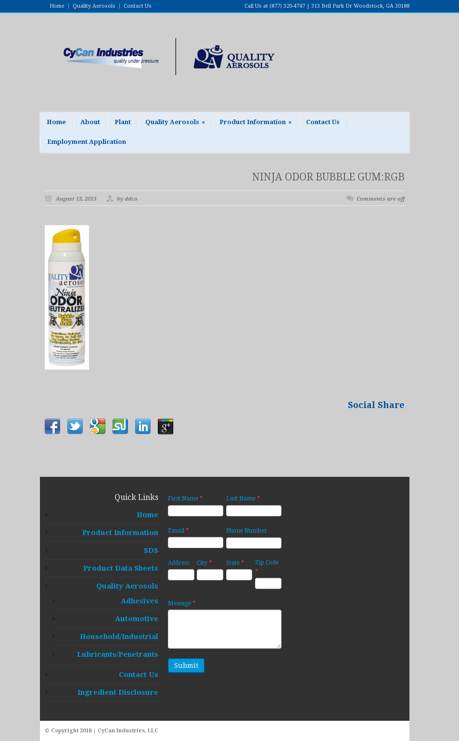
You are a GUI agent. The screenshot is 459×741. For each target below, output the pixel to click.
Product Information (255, 122)
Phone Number (246, 530)
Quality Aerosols (94, 6)
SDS (151, 550)
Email (178, 530)
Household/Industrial (119, 636)
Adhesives (139, 601)
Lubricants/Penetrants (117, 654)
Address (178, 563)
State (235, 562)
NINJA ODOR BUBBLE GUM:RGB (328, 177)
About (90, 122)
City (204, 562)
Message (182, 603)
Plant (123, 122)
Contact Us (138, 6)
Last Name (243, 498)
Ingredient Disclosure (117, 692)
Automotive (136, 618)
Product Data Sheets (120, 568)
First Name (185, 498)
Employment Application (86, 141)
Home (57, 6)
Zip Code (267, 567)
